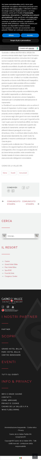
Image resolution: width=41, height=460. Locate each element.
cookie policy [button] (33, 17)
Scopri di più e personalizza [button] (20, 40)
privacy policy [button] (17, 9)
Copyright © (9, 441)
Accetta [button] (30, 35)
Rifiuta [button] (11, 35)
